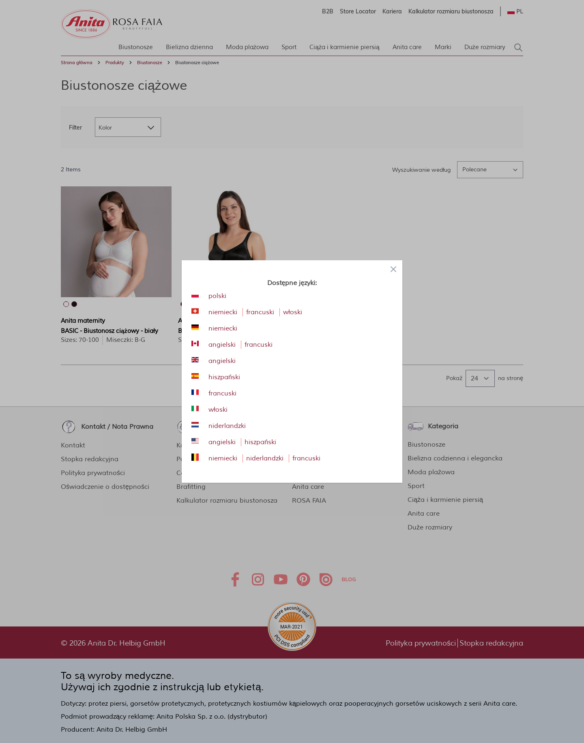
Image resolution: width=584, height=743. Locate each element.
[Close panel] (393, 269)
